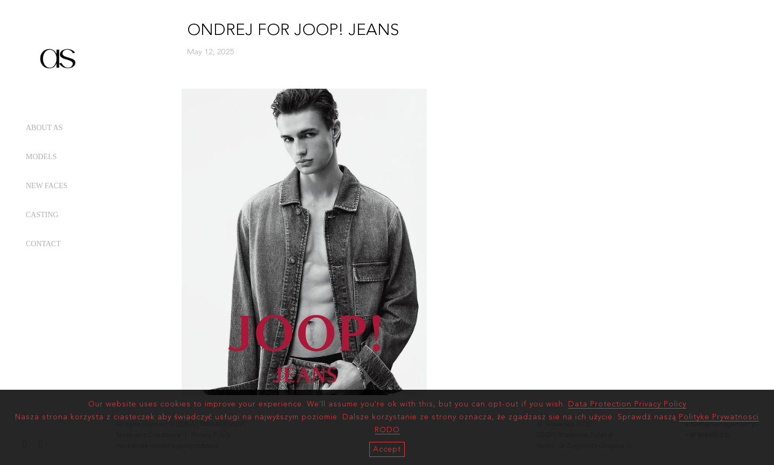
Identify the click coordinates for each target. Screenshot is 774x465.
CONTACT (43, 244)
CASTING (42, 215)
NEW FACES (47, 186)
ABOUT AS (44, 128)
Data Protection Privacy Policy (627, 404)
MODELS (41, 157)
